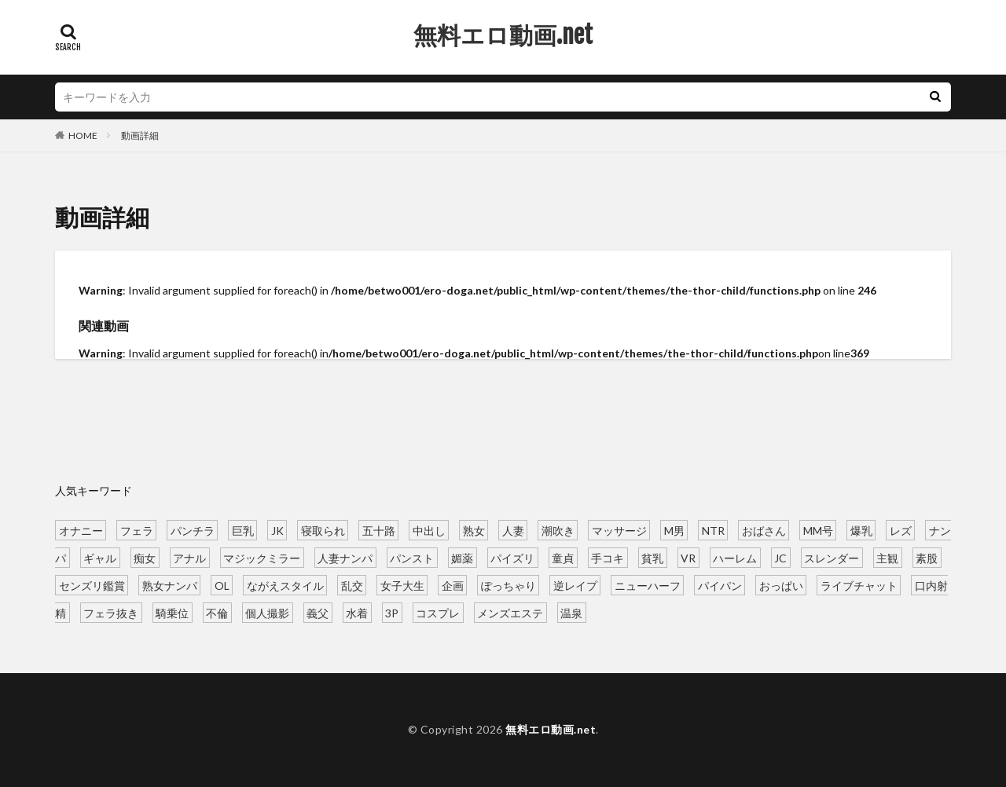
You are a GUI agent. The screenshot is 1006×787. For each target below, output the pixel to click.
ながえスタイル (285, 584)
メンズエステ (510, 612)
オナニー (81, 529)
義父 (318, 612)
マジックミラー (261, 557)
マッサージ (619, 529)
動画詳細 (140, 135)
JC (780, 557)
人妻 (513, 529)
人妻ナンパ (345, 557)
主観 (887, 557)
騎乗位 (172, 612)
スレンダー (831, 557)
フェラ (136, 529)
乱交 (352, 584)
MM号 (818, 529)
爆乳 (861, 529)
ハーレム (735, 557)
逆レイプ (575, 584)
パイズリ (512, 557)
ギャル (99, 557)
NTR (713, 529)
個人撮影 (267, 612)
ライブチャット (859, 584)
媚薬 (462, 557)
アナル (189, 557)
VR (688, 557)
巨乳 (243, 529)
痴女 (145, 557)
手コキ (607, 557)
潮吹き (558, 529)
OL (222, 584)
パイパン (720, 584)
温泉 (571, 612)
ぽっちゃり (508, 584)
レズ (901, 529)
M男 (674, 529)
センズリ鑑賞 (92, 584)
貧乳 (652, 557)
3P (391, 612)
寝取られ (323, 529)
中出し (429, 529)
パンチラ (193, 529)
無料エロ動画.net (503, 35)
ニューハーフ (648, 584)
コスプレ (438, 612)
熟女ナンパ (169, 584)
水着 (357, 612)
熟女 (474, 529)
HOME (82, 135)
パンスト (412, 557)
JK (277, 529)
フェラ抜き (110, 612)
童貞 (563, 557)
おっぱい (781, 584)
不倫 (217, 612)
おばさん (764, 529)
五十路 (378, 529)
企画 (453, 584)
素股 (927, 557)
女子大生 (402, 584)
